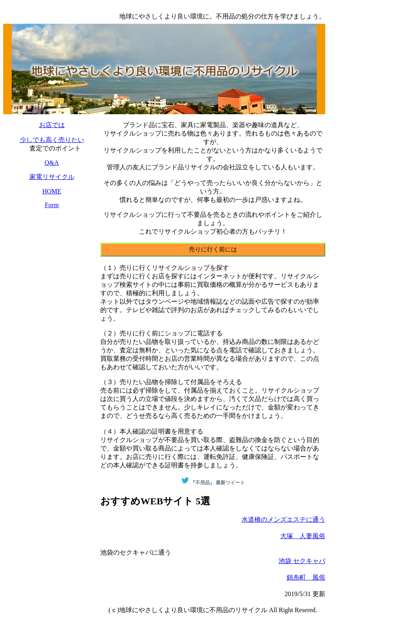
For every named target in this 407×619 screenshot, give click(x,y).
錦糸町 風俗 (306, 577)
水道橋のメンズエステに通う (283, 519)
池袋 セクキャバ (302, 560)
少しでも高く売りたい (52, 139)
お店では (52, 124)
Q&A (52, 162)
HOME (51, 191)
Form (52, 205)
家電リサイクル (51, 176)
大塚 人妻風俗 (302, 536)
